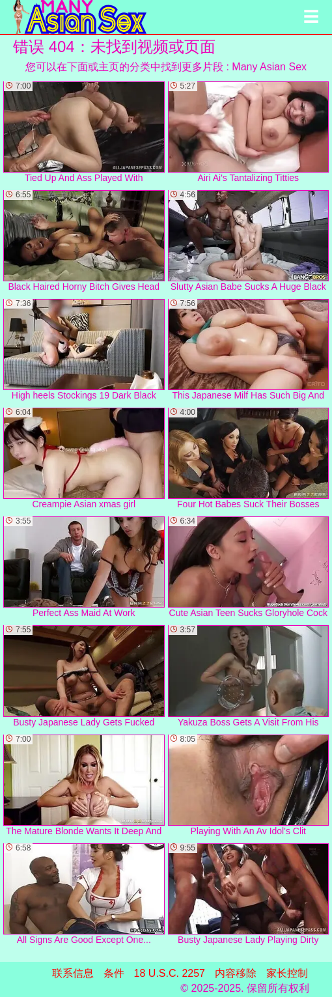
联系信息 (73, 973)
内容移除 (235, 973)
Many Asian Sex (269, 66)
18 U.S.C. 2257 (169, 973)
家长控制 (287, 973)
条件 (114, 973)
